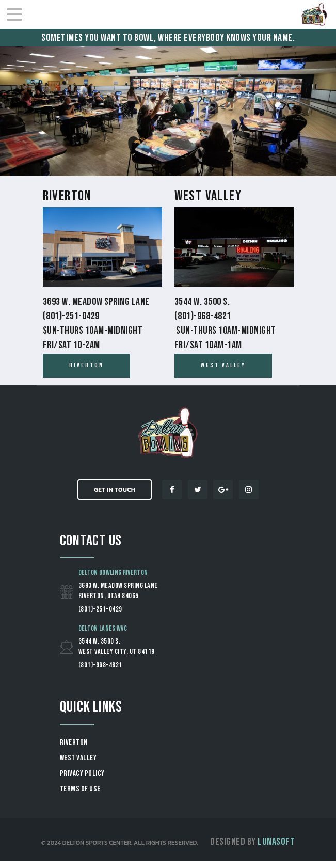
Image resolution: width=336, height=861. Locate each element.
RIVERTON (74, 742)
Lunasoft (276, 842)
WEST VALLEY (78, 758)
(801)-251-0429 (100, 609)
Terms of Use (80, 789)
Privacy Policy (82, 773)
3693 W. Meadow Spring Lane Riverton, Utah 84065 (118, 590)
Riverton (67, 196)
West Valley (208, 196)
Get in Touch (114, 489)
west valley (223, 365)
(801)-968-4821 (100, 665)
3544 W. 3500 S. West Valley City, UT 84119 (116, 646)
